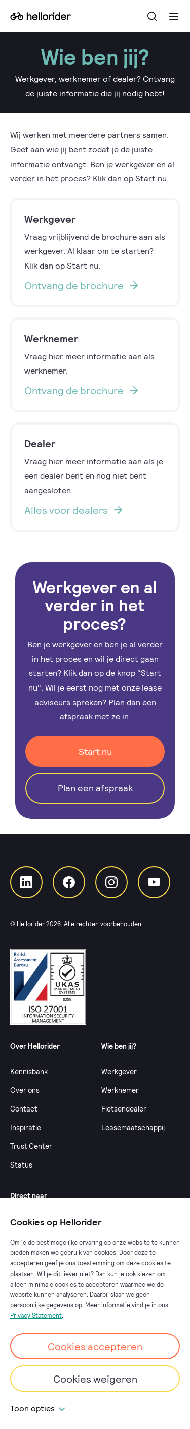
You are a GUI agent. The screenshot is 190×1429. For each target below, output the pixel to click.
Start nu (95, 751)
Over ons (25, 1090)
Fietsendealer (123, 1108)
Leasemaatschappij (133, 1127)
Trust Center (31, 1146)
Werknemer (120, 1090)
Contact (23, 1108)
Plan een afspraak (95, 787)
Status (21, 1164)
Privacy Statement (36, 1315)
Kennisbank (29, 1071)
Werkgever (119, 1071)
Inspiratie (25, 1127)
